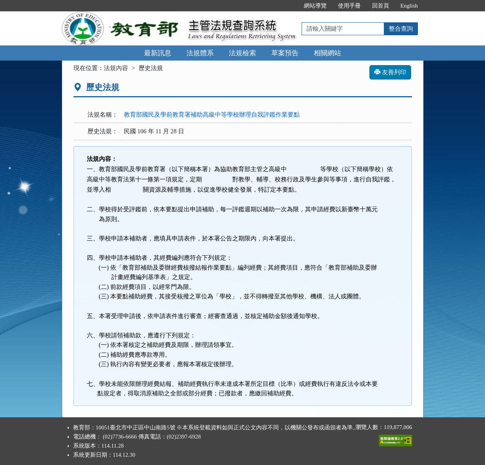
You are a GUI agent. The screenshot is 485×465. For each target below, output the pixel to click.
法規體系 (200, 53)
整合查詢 (401, 28)
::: (290, 6)
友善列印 (390, 72)
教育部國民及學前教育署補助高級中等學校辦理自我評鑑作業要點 (212, 114)
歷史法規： (103, 131)
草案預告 (285, 53)
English (409, 6)
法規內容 (116, 68)
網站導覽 (315, 6)
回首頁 (380, 6)
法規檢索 (242, 53)
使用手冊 (349, 6)
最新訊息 (157, 53)
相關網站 (327, 53)
